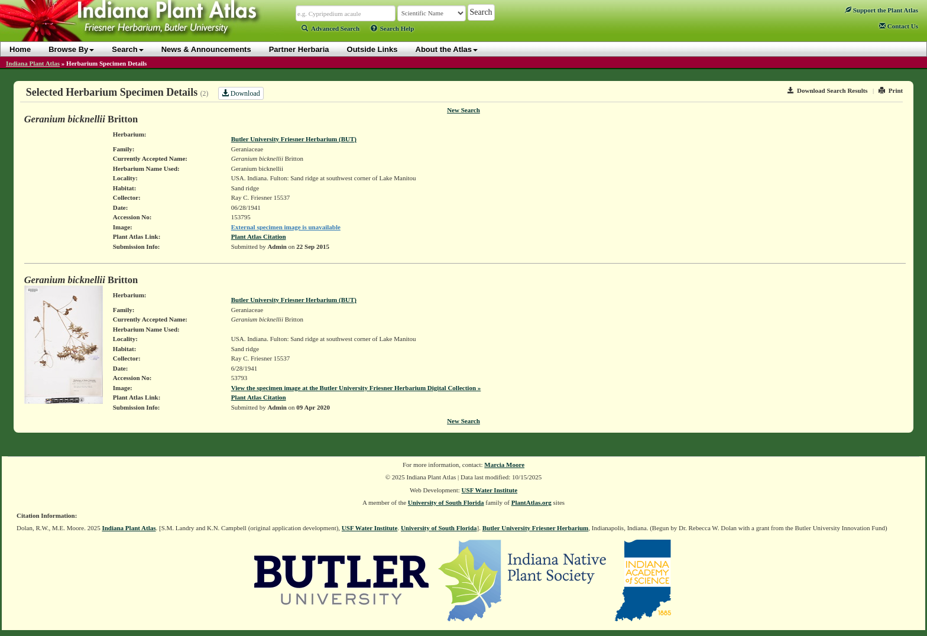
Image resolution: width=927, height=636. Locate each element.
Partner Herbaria (299, 49)
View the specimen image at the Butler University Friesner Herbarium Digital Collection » (356, 387)
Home (20, 49)
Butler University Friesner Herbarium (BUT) (293, 138)
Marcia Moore (504, 464)
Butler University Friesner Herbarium (535, 527)
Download (241, 93)
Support (881, 10)
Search (127, 49)
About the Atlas (447, 49)
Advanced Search (330, 28)
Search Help (392, 28)
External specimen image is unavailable (286, 227)
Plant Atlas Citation (258, 236)
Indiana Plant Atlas (33, 63)
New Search (463, 109)
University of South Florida (446, 502)
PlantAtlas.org (531, 502)
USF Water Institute (490, 490)
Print (891, 90)
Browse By (71, 49)
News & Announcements (206, 49)
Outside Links (372, 49)
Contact (898, 26)
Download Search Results (827, 90)
